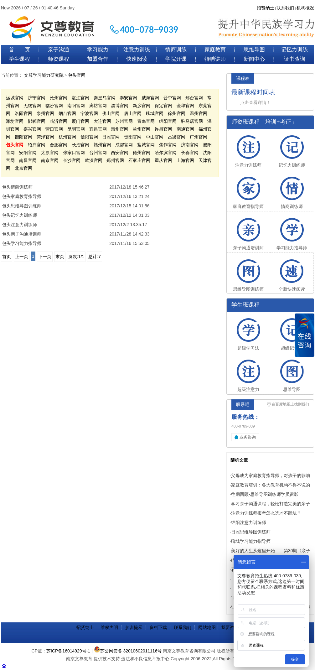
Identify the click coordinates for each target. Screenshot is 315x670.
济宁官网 (36, 97)
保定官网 (163, 105)
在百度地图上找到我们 (290, 404)
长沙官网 (71, 160)
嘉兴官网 (32, 129)
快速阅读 (136, 59)
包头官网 (76, 75)
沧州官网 (58, 97)
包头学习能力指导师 (21, 243)
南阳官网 (76, 105)
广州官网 (198, 136)
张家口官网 (74, 152)
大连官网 (102, 121)
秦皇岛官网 (105, 97)
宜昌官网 (98, 129)
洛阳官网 (23, 113)
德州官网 (141, 152)
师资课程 (58, 59)
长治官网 (80, 144)
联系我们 (285, 8)
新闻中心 (254, 59)
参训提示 (133, 627)
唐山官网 (133, 113)
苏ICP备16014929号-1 (68, 650)
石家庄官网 (139, 160)
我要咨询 (230, 627)
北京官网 (23, 168)
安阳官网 (28, 152)
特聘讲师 (215, 59)
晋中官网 (172, 97)
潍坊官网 (14, 121)
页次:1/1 (76, 256)
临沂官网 (58, 121)
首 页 (19, 50)
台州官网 (98, 152)
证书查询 (294, 59)
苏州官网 (124, 121)
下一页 (44, 256)
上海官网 (185, 160)
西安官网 (119, 152)
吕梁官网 (176, 136)
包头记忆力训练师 (19, 215)
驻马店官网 (192, 121)
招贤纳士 (265, 8)
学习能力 (97, 50)
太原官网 (50, 152)
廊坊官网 (98, 105)
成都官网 (124, 144)
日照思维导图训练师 (251, 531)
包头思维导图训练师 (21, 205)
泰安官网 (128, 97)
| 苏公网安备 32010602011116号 (126, 650)
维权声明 (109, 627)
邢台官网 (194, 97)
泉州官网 (45, 113)
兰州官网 (141, 129)
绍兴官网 (36, 144)
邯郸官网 (36, 121)
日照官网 (111, 136)
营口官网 (54, 129)
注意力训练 (136, 50)
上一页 (21, 256)
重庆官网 (163, 160)
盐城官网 (146, 144)
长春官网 (190, 152)
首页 (6, 256)
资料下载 (158, 627)
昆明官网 (76, 129)
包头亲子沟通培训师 (21, 233)
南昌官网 (28, 160)
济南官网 (190, 144)
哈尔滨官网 (166, 152)
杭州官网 (67, 136)
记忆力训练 (294, 50)
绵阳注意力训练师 (248, 522)
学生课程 (19, 59)
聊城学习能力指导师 (251, 541)
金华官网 (185, 105)
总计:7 (94, 256)
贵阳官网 (133, 136)
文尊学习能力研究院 (44, 75)
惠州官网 (119, 129)
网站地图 (207, 627)
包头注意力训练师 (19, 224)
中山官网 (154, 136)
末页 (59, 256)
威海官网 (150, 97)
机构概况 (305, 8)
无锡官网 (32, 105)
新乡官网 (141, 105)
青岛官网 (146, 121)
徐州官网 (176, 113)
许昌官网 (163, 129)
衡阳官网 (23, 136)
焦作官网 (168, 144)
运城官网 (14, 97)
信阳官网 (89, 136)
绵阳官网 (168, 121)
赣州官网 (102, 144)
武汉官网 (93, 160)
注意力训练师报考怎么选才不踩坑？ (266, 513)
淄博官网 (119, 105)
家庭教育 (215, 50)
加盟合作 (97, 59)
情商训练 (176, 50)
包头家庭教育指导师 (21, 196)
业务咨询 (248, 437)
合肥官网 (58, 144)
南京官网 (50, 160)
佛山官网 (111, 113)
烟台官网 (67, 113)
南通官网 (185, 129)
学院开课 (176, 59)
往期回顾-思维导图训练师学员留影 (264, 494)
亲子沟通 (58, 50)
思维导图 (254, 50)
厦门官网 (80, 121)
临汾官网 (54, 105)
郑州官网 (115, 160)
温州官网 (198, 113)
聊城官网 (154, 113)
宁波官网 (89, 113)
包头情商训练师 (17, 187)
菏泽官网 (45, 136)
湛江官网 (80, 97)
